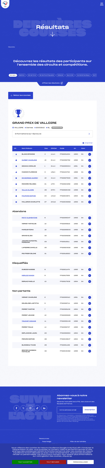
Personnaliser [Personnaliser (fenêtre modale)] (80, 462)
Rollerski (60, 75)
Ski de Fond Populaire (47, 75)
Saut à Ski (70, 75)
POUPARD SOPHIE (29, 196)
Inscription (90, 410)
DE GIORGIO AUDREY (30, 178)
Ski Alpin (13, 75)
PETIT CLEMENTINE (29, 218)
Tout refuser (53, 462)
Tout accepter (25, 462)
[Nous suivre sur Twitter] (21, 408)
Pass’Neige (46, 441)
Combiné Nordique (83, 75)
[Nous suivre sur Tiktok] (40, 408)
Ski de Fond (32, 75)
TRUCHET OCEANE (29, 321)
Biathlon (22, 75)
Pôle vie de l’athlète (78, 441)
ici (77, 421)
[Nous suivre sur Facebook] (12, 408)
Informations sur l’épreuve (52, 134)
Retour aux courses (21, 96)
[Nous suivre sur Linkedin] (49, 408)
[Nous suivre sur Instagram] (30, 408)
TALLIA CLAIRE (28, 190)
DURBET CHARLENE (29, 160)
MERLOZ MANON (28, 275)
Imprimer (88, 143)
